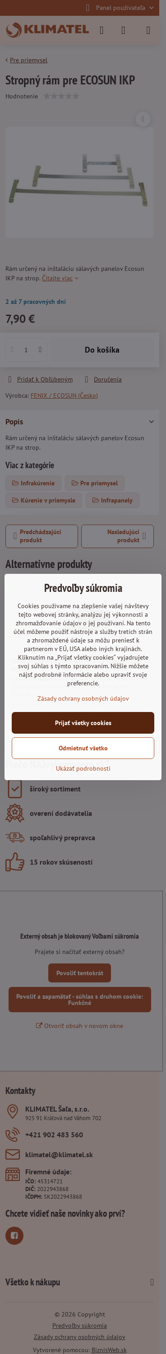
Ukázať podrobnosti (83, 768)
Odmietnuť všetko (83, 748)
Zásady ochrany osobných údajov (83, 698)
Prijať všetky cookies (83, 723)
